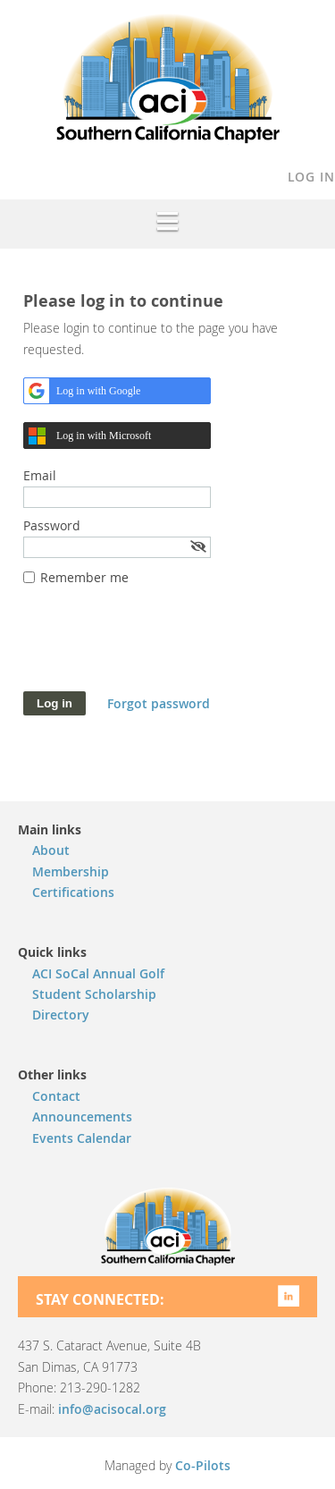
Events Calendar (81, 1137)
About (51, 850)
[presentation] (159, 647)
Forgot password (158, 703)
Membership (70, 871)
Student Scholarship (94, 994)
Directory (60, 1014)
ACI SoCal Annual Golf (98, 973)
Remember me (84, 577)
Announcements (82, 1116)
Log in (311, 176)
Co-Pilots (202, 1465)
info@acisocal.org (112, 1408)
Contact (56, 1095)
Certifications (73, 892)
